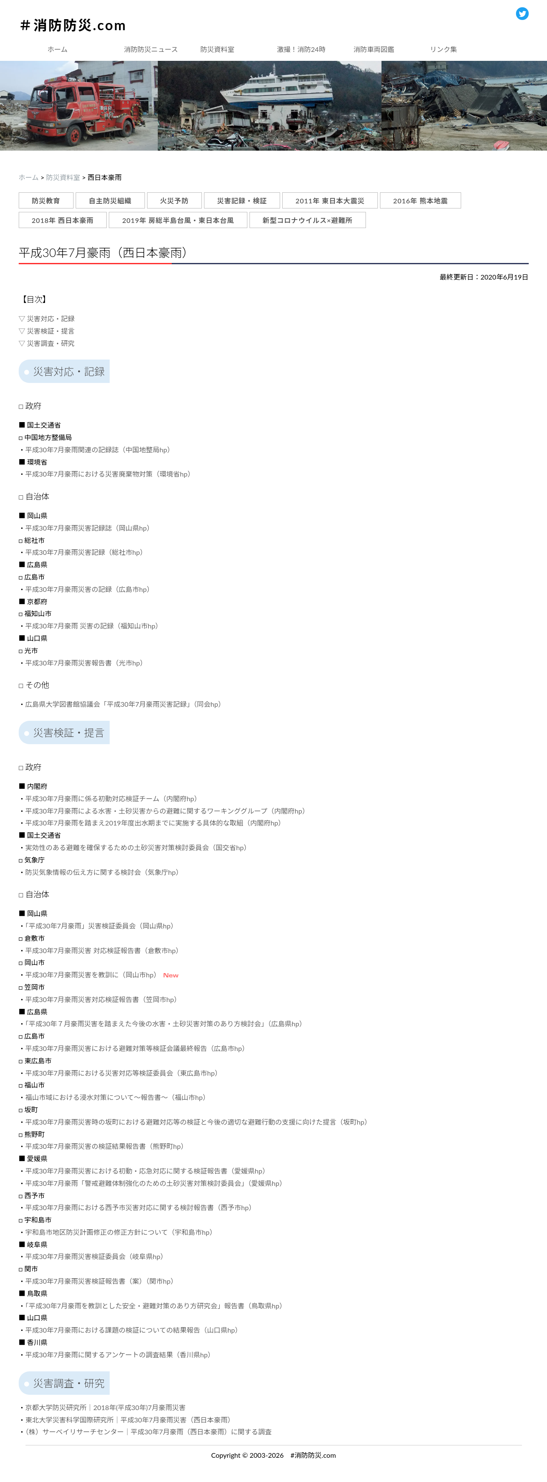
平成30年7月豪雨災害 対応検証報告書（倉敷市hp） (104, 950)
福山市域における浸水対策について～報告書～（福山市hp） (118, 1097)
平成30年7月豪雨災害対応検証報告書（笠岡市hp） (103, 999)
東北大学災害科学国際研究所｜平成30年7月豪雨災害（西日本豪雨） (130, 1420)
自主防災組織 (110, 201)
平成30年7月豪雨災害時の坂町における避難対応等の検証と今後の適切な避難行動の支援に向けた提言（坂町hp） (198, 1122)
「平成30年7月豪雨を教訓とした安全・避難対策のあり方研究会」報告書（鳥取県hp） (156, 1306)
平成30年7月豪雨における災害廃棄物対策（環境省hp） (110, 474)
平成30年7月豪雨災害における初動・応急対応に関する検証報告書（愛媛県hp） (147, 1171)
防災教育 (46, 201)
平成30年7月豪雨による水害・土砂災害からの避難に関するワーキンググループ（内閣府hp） (167, 811)
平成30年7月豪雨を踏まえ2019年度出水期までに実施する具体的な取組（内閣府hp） (155, 823)
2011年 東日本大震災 (330, 201)
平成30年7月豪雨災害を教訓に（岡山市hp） (91, 975)
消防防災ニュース (151, 49)
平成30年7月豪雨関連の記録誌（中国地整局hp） (100, 449)
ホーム (58, 49)
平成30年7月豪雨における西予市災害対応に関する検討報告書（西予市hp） (141, 1207)
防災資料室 (218, 49)
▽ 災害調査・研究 (47, 343)
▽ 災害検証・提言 (47, 331)
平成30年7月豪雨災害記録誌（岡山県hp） (90, 528)
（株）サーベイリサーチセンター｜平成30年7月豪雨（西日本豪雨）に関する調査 (149, 1432)
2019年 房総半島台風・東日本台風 (178, 220)
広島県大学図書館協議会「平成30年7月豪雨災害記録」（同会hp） (125, 704)
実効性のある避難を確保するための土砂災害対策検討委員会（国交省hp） (138, 847)
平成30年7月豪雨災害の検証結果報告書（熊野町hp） (107, 1146)
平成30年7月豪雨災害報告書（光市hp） (86, 663)
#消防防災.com (313, 1455)
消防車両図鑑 (374, 49)
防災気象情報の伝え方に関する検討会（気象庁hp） (104, 872)
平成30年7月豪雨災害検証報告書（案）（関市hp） (102, 1281)
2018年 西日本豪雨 (63, 220)
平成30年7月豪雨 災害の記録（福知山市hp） (94, 626)
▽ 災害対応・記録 (47, 318)
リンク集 (443, 49)
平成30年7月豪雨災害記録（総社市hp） (86, 552)
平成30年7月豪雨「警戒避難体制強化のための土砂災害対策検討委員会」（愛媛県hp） (156, 1183)
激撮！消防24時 (301, 49)
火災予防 (174, 201)
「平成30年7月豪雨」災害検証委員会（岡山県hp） (102, 926)
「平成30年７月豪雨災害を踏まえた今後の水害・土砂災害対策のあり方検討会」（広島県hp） (166, 1023)
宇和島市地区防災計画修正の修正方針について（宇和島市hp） (121, 1232)
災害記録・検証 (242, 201)
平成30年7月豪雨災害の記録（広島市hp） (90, 589)
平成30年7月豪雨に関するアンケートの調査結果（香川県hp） (120, 1355)
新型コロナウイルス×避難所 (308, 220)
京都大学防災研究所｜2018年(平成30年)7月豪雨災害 (106, 1407)
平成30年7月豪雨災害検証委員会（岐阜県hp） (96, 1256)
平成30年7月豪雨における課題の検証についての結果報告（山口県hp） (134, 1330)
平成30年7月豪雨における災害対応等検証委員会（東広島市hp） (124, 1073)
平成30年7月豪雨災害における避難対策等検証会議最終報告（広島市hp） (137, 1048)
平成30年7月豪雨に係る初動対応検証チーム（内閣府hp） (113, 798)
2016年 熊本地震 (420, 201)
